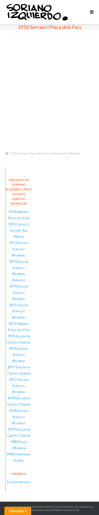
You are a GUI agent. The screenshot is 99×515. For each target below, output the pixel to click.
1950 (13, 153)
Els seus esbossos (18, 482)
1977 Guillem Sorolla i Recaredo (18, 386)
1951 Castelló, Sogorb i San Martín (18, 230)
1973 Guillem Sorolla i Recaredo (18, 249)
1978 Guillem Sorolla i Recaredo (18, 417)
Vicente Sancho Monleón (64, 153)
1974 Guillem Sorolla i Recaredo (18, 292)
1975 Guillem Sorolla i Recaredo (18, 311)
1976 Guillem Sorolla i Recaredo (18, 354)
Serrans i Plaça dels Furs (33, 153)
